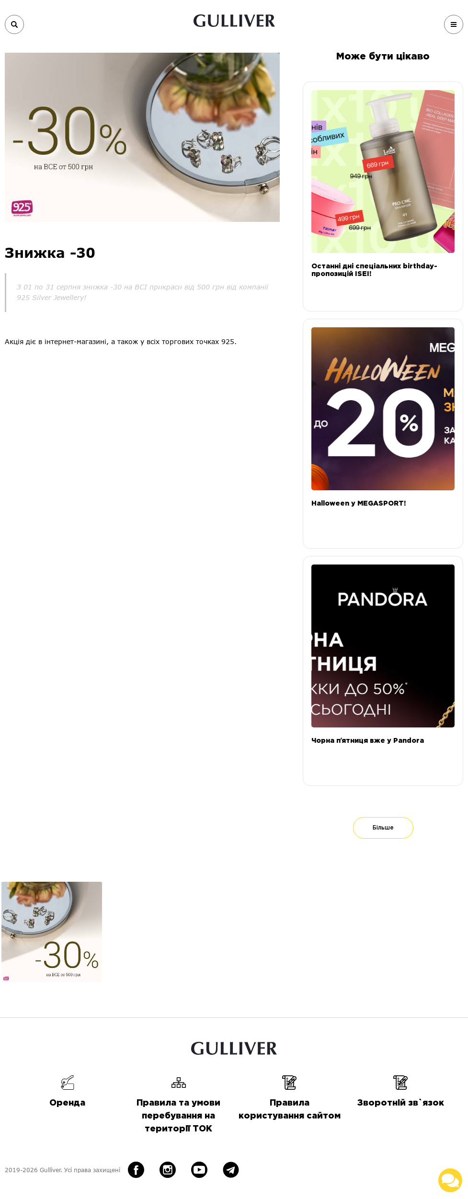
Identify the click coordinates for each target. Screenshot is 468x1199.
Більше (383, 827)
